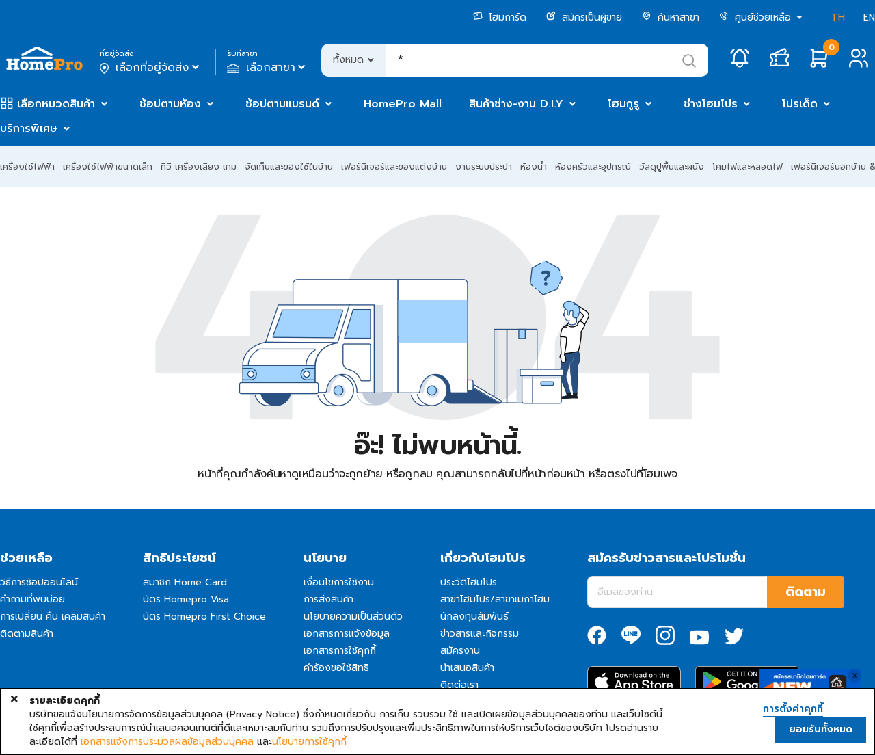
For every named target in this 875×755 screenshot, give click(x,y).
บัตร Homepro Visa (186, 599)
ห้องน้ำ (533, 166)
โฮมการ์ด (499, 17)
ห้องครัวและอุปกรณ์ (593, 166)
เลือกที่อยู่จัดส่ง (151, 68)
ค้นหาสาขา (670, 17)
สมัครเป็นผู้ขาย (584, 17)
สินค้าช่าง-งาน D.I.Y (516, 104)
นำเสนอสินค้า (467, 668)
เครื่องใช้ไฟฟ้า (27, 166)
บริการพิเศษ (28, 128)
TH (838, 17)
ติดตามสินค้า (26, 633)
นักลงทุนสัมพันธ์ (474, 616)
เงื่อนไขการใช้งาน (339, 582)
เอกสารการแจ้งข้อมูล (347, 633)
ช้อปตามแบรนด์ (282, 104)
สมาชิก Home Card (185, 582)
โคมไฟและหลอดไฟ (747, 166)
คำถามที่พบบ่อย (32, 599)
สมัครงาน (460, 651)
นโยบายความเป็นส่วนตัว (353, 616)
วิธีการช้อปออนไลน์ (39, 582)
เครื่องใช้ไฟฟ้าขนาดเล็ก (107, 166)
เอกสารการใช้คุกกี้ (340, 651)
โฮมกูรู (623, 104)
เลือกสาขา (267, 68)
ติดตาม (805, 591)
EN (869, 17)
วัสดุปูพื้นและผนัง (671, 166)
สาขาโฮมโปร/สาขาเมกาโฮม (495, 599)
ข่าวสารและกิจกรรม (479, 633)
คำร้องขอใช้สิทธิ (336, 668)
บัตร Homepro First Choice (204, 616)
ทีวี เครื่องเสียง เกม (199, 166)
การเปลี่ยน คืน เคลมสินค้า (52, 616)
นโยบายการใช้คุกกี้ (309, 742)
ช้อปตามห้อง (170, 104)
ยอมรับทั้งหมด (820, 729)
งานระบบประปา (483, 166)
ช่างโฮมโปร (711, 104)
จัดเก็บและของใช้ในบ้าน (289, 166)
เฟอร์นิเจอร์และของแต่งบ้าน (394, 166)
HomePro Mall (403, 104)
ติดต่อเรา (459, 685)
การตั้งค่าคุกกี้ (793, 709)
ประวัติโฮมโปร (468, 582)
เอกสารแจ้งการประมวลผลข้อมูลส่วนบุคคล (167, 742)
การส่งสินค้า (328, 599)
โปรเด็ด (800, 104)
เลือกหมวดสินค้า (56, 104)
